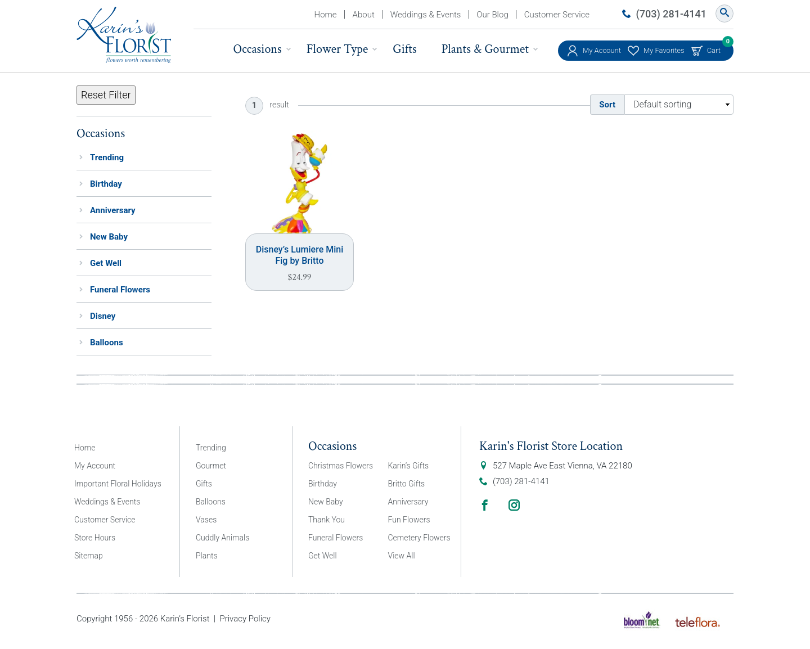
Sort (607, 105)
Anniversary (113, 210)
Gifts (404, 49)
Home (325, 15)
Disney (102, 316)
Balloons (106, 342)
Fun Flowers (409, 519)
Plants (207, 555)
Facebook (484, 505)
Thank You (326, 519)
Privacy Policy (244, 619)
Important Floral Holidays (117, 483)
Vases (206, 519)
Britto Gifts (406, 483)
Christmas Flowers (340, 465)
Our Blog (492, 15)
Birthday (106, 184)
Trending (107, 157)
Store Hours (94, 537)
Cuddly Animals (222, 537)
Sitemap (88, 555)
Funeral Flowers (120, 290)
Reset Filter (106, 95)
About (364, 15)
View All (401, 555)
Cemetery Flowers (419, 537)
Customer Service (557, 15)
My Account (602, 50)
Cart (714, 47)
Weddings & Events (425, 15)
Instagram (514, 505)
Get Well (106, 263)
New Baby (109, 237)
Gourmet (211, 465)
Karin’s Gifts (408, 465)
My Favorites (664, 50)
